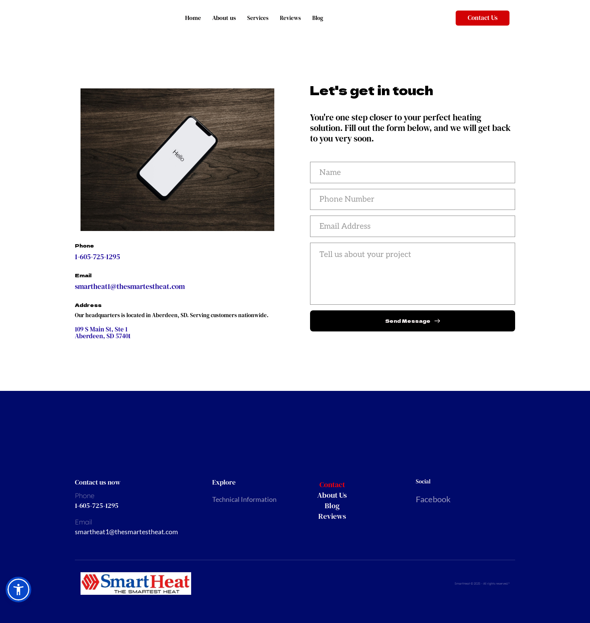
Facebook (433, 499)
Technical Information (244, 499)
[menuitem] (350, 484)
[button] (18, 589)
